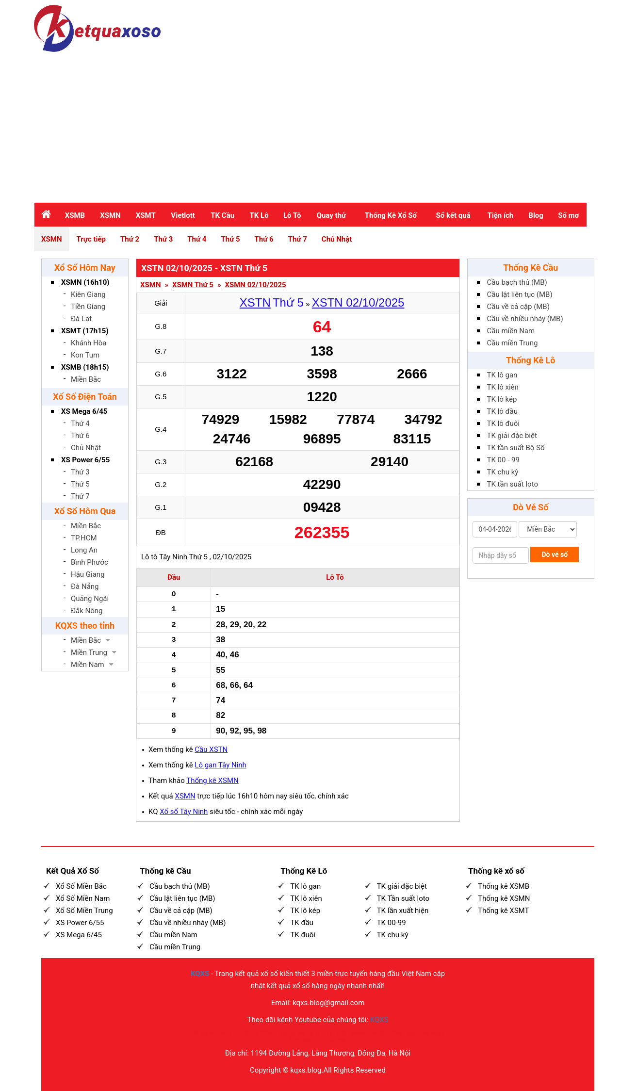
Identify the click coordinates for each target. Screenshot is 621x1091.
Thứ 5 (230, 239)
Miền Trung (89, 652)
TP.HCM (84, 538)
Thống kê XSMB (503, 886)
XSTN (255, 302)
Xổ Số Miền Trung (84, 910)
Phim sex (300, 1039)
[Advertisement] (310, 125)
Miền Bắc (86, 379)
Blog (535, 215)
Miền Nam (87, 664)
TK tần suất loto (512, 484)
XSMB (75, 215)
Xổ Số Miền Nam (83, 898)
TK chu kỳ (503, 472)
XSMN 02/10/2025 (255, 285)
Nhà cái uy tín (224, 1033)
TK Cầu (222, 215)
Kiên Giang (88, 294)
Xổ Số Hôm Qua (85, 511)
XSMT (146, 215)
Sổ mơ (568, 215)
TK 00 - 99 (503, 460)
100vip (395, 1033)
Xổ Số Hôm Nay (84, 267)
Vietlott (183, 215)
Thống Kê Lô (531, 360)
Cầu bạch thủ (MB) (517, 282)
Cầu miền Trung (512, 343)
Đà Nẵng (85, 586)
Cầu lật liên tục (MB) (520, 294)
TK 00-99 (391, 922)
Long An (84, 550)
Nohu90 (359, 1033)
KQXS (200, 973)
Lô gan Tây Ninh (220, 765)
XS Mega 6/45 (84, 411)
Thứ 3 (163, 239)
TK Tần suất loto (403, 898)
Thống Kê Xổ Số (391, 215)
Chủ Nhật (337, 239)
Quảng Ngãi (90, 598)
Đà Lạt (81, 318)
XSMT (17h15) (85, 330)
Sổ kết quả (453, 215)
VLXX (326, 1033)
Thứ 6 (264, 239)
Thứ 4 (196, 239)
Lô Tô (292, 215)
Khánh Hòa (89, 343)
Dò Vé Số (530, 507)
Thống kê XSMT (503, 910)
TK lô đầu (502, 411)
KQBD (248, 1033)
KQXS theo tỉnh (84, 625)
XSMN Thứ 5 (192, 285)
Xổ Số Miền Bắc (81, 886)
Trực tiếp (91, 239)
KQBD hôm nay (329, 1039)
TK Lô (259, 215)
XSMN (110, 215)
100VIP (266, 1033)
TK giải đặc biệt (512, 435)
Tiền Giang (88, 306)
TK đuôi (302, 934)
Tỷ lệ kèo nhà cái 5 (297, 1033)
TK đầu (301, 922)
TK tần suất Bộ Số (516, 447)
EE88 (341, 1033)
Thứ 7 (297, 239)
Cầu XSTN (211, 749)
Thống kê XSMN (212, 780)
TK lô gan (502, 375)
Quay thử (331, 215)
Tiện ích (500, 215)
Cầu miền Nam (511, 330)
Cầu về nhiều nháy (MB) (525, 318)
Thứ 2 (129, 239)
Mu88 (412, 1033)
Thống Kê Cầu (530, 267)
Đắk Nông (87, 610)
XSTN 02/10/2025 (358, 302)
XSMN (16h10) (85, 282)
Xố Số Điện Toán (85, 396)
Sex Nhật (431, 1033)
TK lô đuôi (503, 423)
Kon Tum (85, 355)
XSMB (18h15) (85, 367)
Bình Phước (89, 562)
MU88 (377, 1033)
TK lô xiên (503, 387)
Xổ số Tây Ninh (184, 811)
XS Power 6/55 (85, 460)
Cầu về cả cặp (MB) (518, 306)
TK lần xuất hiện (403, 910)
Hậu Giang (88, 574)
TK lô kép (502, 399)
